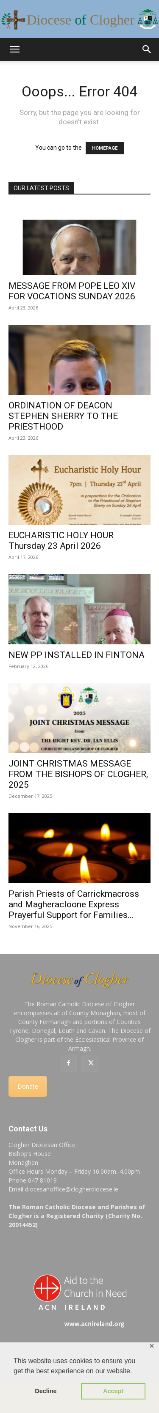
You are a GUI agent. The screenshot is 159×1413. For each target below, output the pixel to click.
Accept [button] (113, 1391)
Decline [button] (45, 1391)
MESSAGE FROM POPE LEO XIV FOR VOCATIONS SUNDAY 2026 (71, 291)
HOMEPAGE (104, 148)
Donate (27, 1086)
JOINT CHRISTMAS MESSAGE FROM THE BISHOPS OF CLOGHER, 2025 (78, 774)
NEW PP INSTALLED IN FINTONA (76, 655)
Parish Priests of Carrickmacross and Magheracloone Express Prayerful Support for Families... (73, 904)
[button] (14, 49)
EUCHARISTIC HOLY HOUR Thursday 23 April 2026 (61, 540)
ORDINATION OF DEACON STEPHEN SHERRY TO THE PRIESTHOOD (63, 416)
